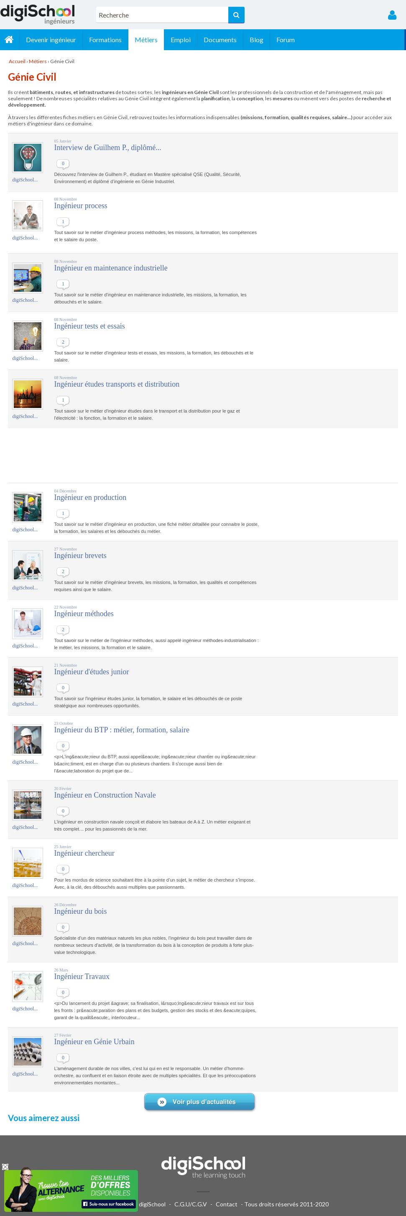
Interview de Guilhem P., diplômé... (107, 147)
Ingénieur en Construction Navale (105, 795)
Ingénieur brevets (80, 555)
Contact (226, 1204)
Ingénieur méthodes (83, 613)
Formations (107, 39)
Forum (287, 39)
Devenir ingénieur (53, 39)
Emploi (182, 39)
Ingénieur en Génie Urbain (94, 1042)
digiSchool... (25, 180)
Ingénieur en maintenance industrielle (110, 268)
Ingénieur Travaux (81, 976)
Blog (258, 39)
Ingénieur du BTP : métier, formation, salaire (121, 730)
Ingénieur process (80, 205)
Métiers (147, 39)
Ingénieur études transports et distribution (116, 384)
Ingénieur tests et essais (89, 326)
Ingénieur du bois (80, 911)
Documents (221, 39)
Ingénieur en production (90, 497)
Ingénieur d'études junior (91, 672)
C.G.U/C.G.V (190, 1204)
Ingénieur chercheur (84, 853)
